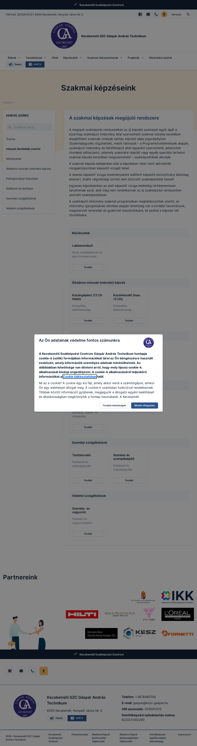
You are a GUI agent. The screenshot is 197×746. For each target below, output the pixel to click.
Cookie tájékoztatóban (79, 376)
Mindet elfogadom (144, 405)
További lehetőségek (114, 405)
